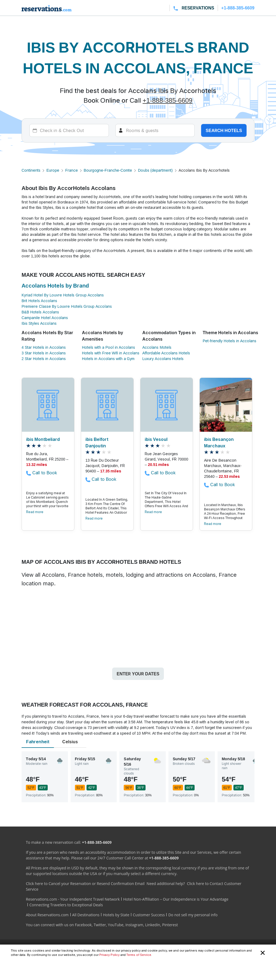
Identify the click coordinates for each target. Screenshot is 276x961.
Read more (34, 512)
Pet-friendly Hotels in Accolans (229, 340)
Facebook (83, 924)
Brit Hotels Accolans (39, 300)
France (71, 170)
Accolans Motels (156, 347)
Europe (52, 170)
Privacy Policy (109, 955)
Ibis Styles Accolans (39, 323)
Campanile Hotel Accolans (45, 317)
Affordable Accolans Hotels (166, 353)
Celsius (70, 741)
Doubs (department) (155, 170)
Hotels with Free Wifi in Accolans (110, 353)
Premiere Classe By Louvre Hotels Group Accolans (67, 306)
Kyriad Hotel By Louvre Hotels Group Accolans (63, 295)
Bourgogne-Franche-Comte (108, 170)
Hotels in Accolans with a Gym (108, 358)
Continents (31, 170)
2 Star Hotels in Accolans (44, 358)
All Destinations (85, 914)
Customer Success (149, 914)
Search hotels (224, 130)
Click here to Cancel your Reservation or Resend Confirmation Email (85, 883)
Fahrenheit (37, 741)
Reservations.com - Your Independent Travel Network (73, 899)
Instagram (134, 924)
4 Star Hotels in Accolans (44, 347)
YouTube (115, 924)
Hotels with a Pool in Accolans (108, 347)
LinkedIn (152, 924)
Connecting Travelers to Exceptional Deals (66, 904)
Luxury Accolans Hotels (163, 358)
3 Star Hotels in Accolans (44, 353)
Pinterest (170, 924)
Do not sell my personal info (193, 914)
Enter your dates (138, 673)
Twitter (100, 924)
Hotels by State (116, 914)
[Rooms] (155, 130)
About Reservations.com (47, 914)
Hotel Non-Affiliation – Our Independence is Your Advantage (175, 899)
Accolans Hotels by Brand (55, 285)
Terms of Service (138, 955)
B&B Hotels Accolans (40, 312)
